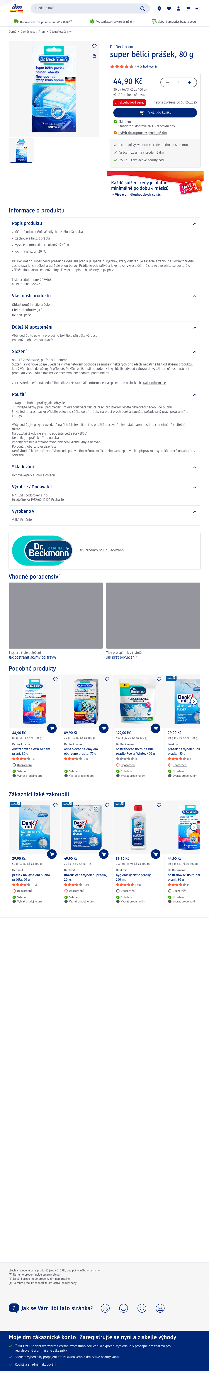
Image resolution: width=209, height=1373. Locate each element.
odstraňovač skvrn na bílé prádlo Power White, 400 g (135, 752)
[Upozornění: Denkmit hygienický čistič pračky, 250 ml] (125, 891)
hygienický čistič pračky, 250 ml (133, 878)
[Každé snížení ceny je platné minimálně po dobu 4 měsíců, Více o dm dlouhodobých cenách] (155, 188)
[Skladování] (104, 467)
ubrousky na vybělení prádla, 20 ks (85, 878)
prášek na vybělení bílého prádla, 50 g (31, 878)
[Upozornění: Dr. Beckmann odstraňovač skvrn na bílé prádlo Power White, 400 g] (125, 765)
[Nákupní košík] (188, 8)
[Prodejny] (159, 8)
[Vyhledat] (142, 8)
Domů (12, 31)
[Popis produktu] (104, 224)
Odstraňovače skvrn (61, 31)
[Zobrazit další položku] (193, 701)
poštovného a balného (86, 1270)
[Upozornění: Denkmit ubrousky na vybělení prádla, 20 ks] (73, 891)
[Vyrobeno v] (104, 512)
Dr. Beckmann (121, 47)
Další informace (154, 383)
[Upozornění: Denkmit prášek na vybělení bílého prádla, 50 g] (177, 765)
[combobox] (90, 8)
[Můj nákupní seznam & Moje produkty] (169, 8)
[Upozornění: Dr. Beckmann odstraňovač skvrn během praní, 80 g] (22, 765)
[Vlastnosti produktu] (104, 296)
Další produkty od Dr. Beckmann (68, 550)
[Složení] (104, 352)
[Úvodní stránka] (16, 8)
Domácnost (27, 31)
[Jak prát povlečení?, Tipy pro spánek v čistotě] (153, 622)
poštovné (139, 95)
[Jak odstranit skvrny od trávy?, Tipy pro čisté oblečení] (56, 622)
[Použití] (104, 395)
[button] (197, 8)
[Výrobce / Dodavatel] (104, 487)
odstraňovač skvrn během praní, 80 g (31, 752)
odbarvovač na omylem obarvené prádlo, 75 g (81, 752)
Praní (42, 31)
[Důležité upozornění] (104, 327)
